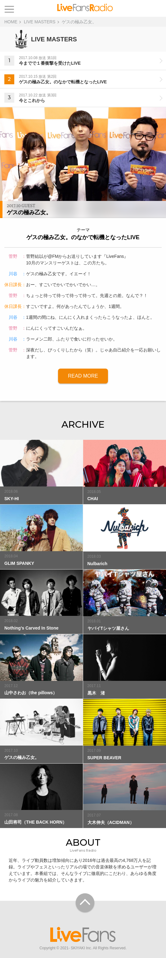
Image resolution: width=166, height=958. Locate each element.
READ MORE (83, 376)
